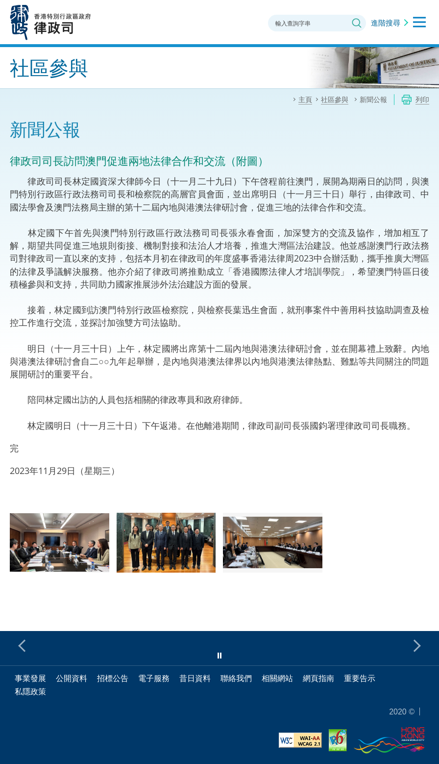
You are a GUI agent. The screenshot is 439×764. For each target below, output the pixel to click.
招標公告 (112, 678)
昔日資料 (195, 678)
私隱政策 (30, 691)
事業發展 (30, 678)
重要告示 (359, 678)
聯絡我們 (236, 678)
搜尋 (356, 23)
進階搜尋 (385, 22)
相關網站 (277, 678)
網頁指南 (318, 678)
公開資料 (71, 678)
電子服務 (154, 678)
